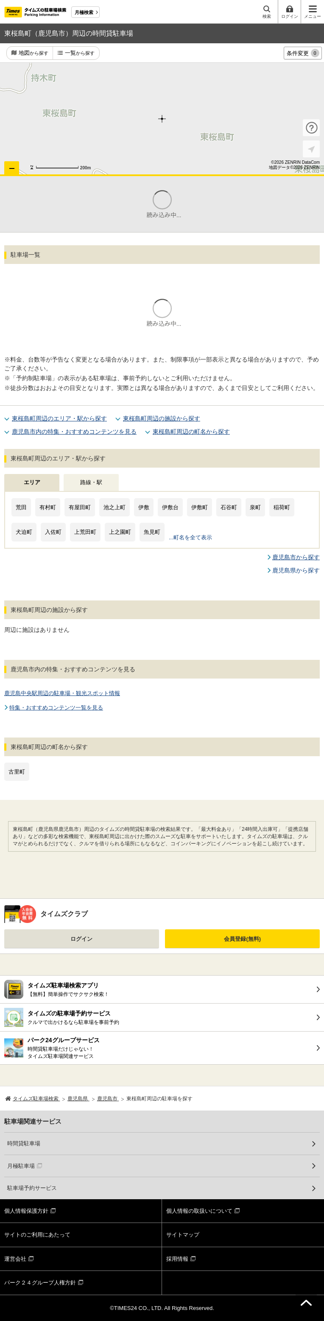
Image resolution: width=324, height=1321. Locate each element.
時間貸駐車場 (23, 1143)
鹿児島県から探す (296, 570)
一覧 (80, 53)
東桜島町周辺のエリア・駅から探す (59, 418)
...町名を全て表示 (190, 537)
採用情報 (177, 1259)
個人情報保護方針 (26, 1211)
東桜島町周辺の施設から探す (161, 418)
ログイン (81, 939)
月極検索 (84, 12)
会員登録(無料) (242, 939)
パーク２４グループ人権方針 (40, 1282)
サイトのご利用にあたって (37, 1234)
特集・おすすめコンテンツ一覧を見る (56, 707)
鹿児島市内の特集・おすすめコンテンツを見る (74, 431)
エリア (32, 482)
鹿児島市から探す (296, 557)
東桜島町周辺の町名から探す (191, 431)
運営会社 (15, 1259)
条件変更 (303, 53)
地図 (33, 53)
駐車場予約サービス (32, 1188)
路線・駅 (91, 482)
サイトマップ (182, 1234)
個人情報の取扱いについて (199, 1211)
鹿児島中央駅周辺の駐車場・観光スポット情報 (62, 693)
